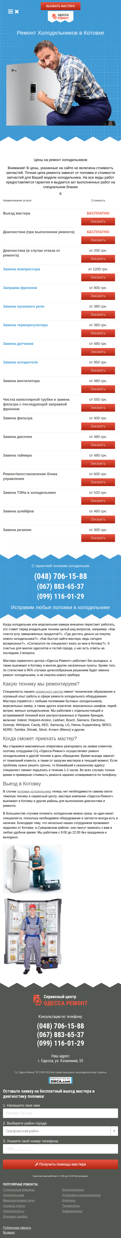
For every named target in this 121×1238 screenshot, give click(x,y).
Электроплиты (13, 1211)
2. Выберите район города (25, 1123)
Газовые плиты (14, 1205)
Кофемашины (72, 1211)
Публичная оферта (17, 1227)
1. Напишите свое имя (21, 1105)
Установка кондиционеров (81, 1195)
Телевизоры (71, 1205)
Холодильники (13, 1195)
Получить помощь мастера (60, 1164)
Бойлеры (69, 1200)
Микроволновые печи (19, 1200)
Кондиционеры (73, 1189)
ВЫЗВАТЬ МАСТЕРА (60, 6)
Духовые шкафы (15, 1216)
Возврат (9, 1232)
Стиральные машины (19, 1189)
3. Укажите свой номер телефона (30, 1141)
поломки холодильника (34, 791)
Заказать (98, 221)
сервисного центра (49, 691)
